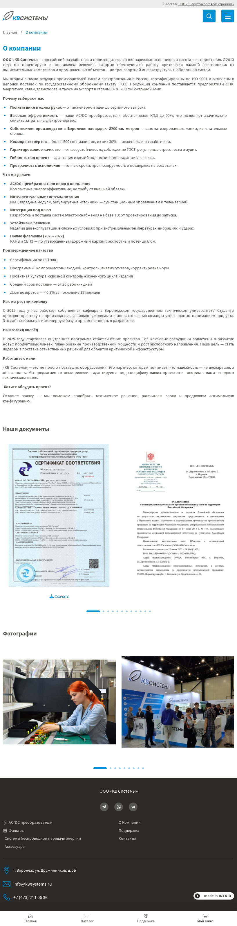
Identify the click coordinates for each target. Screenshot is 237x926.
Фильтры (13, 830)
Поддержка (129, 830)
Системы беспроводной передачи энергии (43, 838)
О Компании (130, 822)
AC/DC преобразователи (28, 822)
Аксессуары (15, 846)
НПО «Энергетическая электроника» (206, 4)
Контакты (127, 838)
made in (217, 895)
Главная (10, 32)
